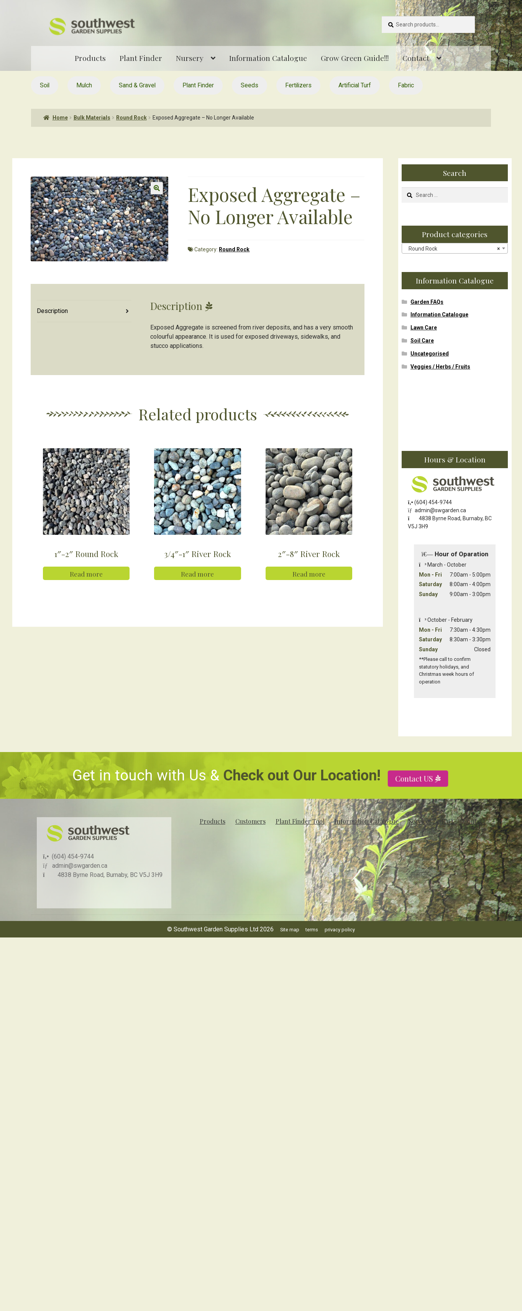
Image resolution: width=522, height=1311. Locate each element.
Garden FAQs (426, 302)
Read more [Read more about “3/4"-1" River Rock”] (197, 590)
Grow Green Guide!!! (355, 58)
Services (420, 821)
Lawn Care (423, 327)
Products (90, 58)
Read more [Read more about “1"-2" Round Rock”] (86, 590)
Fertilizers (298, 85)
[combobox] (455, 248)
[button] (157, 188)
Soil (44, 85)
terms (311, 929)
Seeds (249, 85)
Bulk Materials (92, 118)
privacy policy (340, 929)
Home (60, 118)
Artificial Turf (354, 85)
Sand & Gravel (137, 85)
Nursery (190, 58)
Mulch (84, 85)
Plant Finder (141, 58)
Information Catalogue (268, 58)
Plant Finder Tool (300, 821)
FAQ (447, 821)
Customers (250, 821)
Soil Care (422, 341)
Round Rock (131, 118)
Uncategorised (429, 354)
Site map (289, 929)
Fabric (406, 85)
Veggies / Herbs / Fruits (440, 367)
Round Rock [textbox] (452, 248)
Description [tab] (52, 311)
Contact (415, 58)
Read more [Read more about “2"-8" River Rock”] (308, 590)
